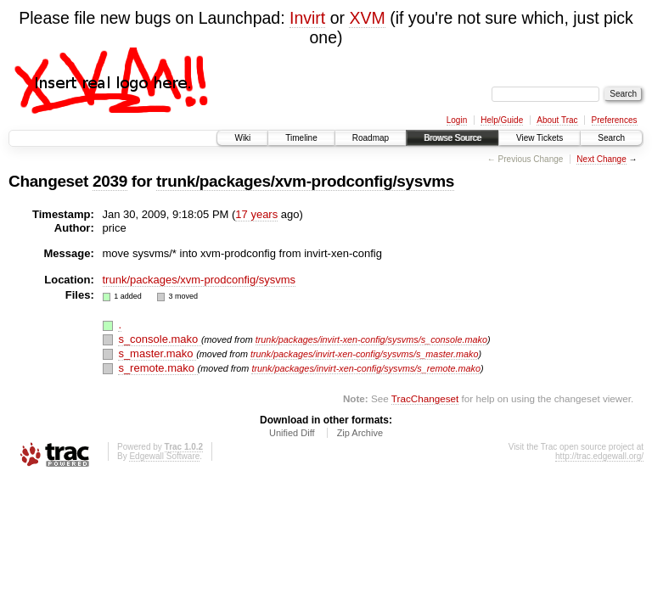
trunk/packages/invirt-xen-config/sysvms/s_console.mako (371, 339)
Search (611, 138)
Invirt (307, 17)
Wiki (242, 138)
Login (457, 120)
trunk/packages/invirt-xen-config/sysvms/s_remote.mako (366, 368)
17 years (256, 214)
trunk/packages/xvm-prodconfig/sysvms (305, 181)
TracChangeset (424, 398)
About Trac (557, 120)
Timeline (301, 138)
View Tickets (539, 138)
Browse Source (452, 138)
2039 (110, 181)
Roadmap (370, 138)
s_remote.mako (157, 368)
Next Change (601, 159)
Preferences (615, 120)
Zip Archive (360, 433)
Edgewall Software (164, 456)
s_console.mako (159, 339)
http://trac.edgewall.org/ (599, 456)
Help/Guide (502, 120)
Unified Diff (292, 433)
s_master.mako (157, 353)
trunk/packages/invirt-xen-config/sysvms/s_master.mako (364, 354)
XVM (367, 17)
